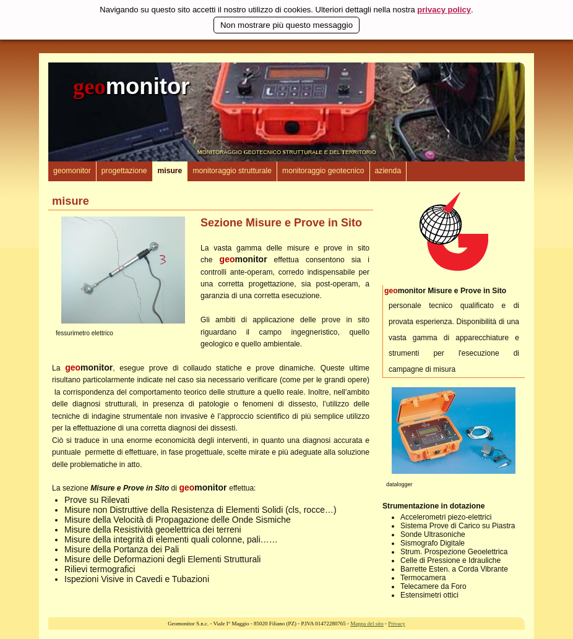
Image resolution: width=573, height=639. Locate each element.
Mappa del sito (367, 623)
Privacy (396, 623)
